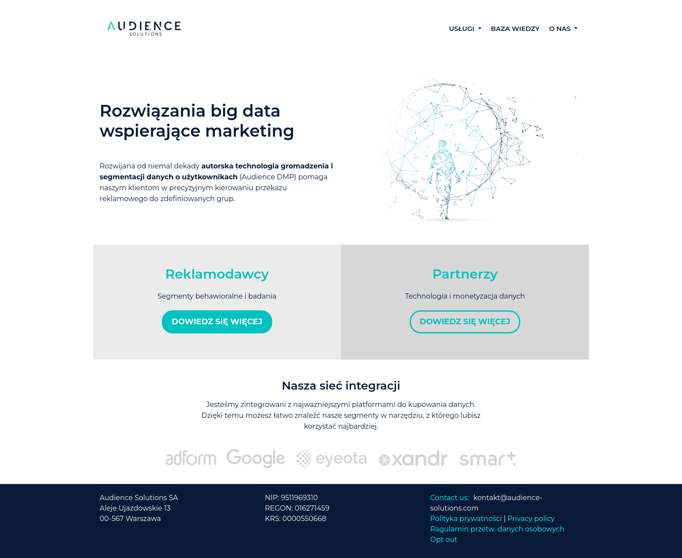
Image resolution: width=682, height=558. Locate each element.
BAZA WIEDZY (515, 28)
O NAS (560, 28)
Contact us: (449, 498)
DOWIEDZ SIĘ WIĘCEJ (217, 321)
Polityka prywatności (466, 518)
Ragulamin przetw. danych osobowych (497, 529)
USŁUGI (462, 28)
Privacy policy (531, 518)
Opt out (443, 539)
